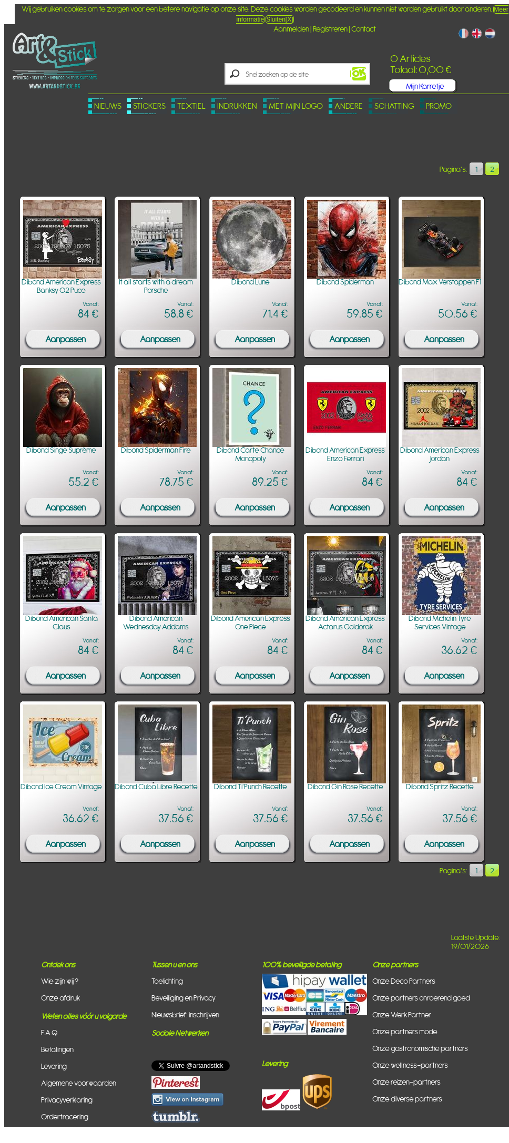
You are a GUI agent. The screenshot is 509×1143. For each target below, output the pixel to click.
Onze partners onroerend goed (421, 997)
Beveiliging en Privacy (183, 997)
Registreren (330, 28)
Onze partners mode (404, 1031)
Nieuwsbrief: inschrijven (185, 1014)
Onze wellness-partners (410, 1064)
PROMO (439, 106)
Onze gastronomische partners (420, 1048)
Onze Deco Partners (403, 980)
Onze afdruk (60, 997)
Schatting (394, 106)
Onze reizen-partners (406, 1081)
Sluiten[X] (279, 19)
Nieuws (107, 106)
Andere (348, 106)
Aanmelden (291, 28)
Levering (54, 1066)
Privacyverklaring (67, 1099)
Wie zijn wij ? (59, 980)
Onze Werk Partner (401, 1014)
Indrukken (237, 106)
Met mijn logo (296, 106)
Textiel (191, 106)
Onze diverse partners (407, 1098)
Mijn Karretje (425, 85)
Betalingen (57, 1049)
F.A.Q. (49, 1032)
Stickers (149, 106)
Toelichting (167, 980)
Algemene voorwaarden (78, 1082)
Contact (363, 28)
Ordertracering (64, 1116)
